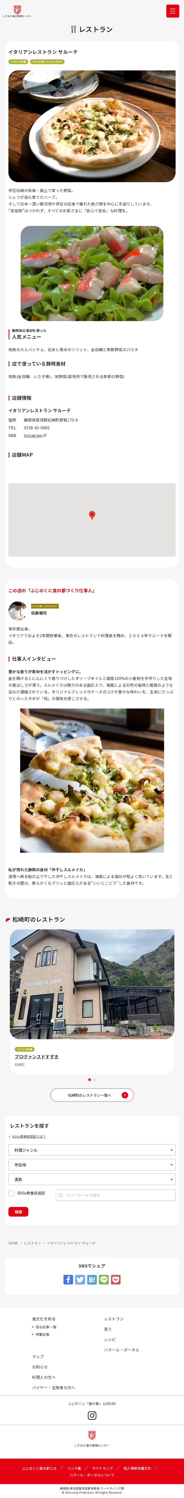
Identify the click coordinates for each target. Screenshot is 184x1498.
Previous (7, 1002)
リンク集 (74, 1468)
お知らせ (40, 1367)
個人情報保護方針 (137, 1468)
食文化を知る (44, 1319)
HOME (13, 1243)
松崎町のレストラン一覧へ (89, 1095)
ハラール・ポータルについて (92, 1475)
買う (108, 1329)
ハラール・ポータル (122, 1350)
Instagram (33, 435)
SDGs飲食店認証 (31, 1192)
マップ (38, 1356)
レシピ (110, 1339)
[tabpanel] (92, 1001)
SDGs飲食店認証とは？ (29, 1136)
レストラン (32, 1243)
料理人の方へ (44, 1377)
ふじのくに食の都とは (39, 1468)
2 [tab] (94, 1079)
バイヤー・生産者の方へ (53, 1387)
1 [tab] (89, 1079)
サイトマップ (102, 1468)
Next (177, 1002)
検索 (18, 1212)
